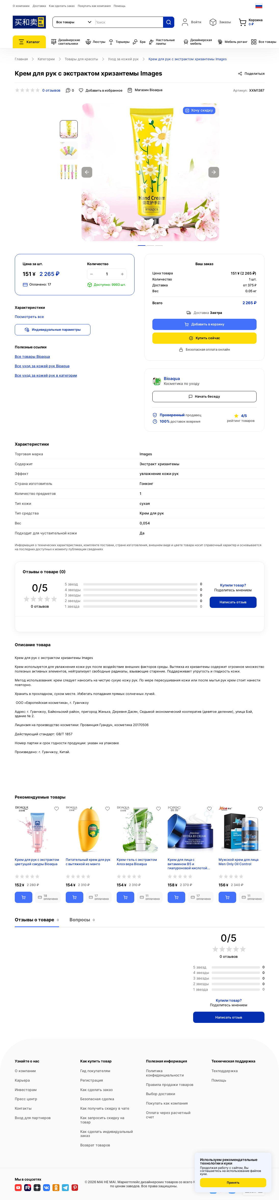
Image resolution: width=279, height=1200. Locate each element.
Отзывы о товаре (37, 920)
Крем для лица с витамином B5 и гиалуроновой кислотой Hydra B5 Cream (187, 864)
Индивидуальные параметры (53, 329)
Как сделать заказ (62, 6)
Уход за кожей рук (123, 59)
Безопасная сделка (97, 1099)
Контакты (23, 1108)
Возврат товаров (95, 1145)
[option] (150, 172)
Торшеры (118, 42)
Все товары (263, 42)
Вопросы (82, 920)
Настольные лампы (162, 41)
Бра (138, 42)
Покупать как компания (94, 6)
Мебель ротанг (232, 42)
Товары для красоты (81, 59)
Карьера (22, 1080)
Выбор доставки (160, 1094)
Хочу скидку (199, 110)
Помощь (119, 6)
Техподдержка (224, 1071)
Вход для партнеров (33, 1118)
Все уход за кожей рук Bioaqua (42, 366)
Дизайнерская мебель (197, 41)
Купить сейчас (204, 338)
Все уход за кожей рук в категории (46, 376)
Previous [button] (87, 172)
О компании (21, 6)
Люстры (95, 42)
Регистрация (91, 1080)
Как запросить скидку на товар (102, 1120)
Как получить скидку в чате (104, 1108)
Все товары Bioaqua (32, 357)
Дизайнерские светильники (65, 41)
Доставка (39, 6)
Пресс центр (26, 1099)
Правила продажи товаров (169, 1084)
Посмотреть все (29, 316)
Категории (46, 59)
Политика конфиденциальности (165, 1073)
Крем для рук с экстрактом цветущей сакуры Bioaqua (37, 862)
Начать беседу (204, 396)
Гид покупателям (95, 1071)
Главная (21, 59)
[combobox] (74, 22)
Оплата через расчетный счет (168, 1114)
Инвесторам (26, 1089)
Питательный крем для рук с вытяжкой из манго (88, 862)
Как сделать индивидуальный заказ (106, 1133)
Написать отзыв (232, 602)
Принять (233, 1182)
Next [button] (213, 172)
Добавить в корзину (204, 324)
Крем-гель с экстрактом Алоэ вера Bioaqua (137, 862)
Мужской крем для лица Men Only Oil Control (238, 862)
